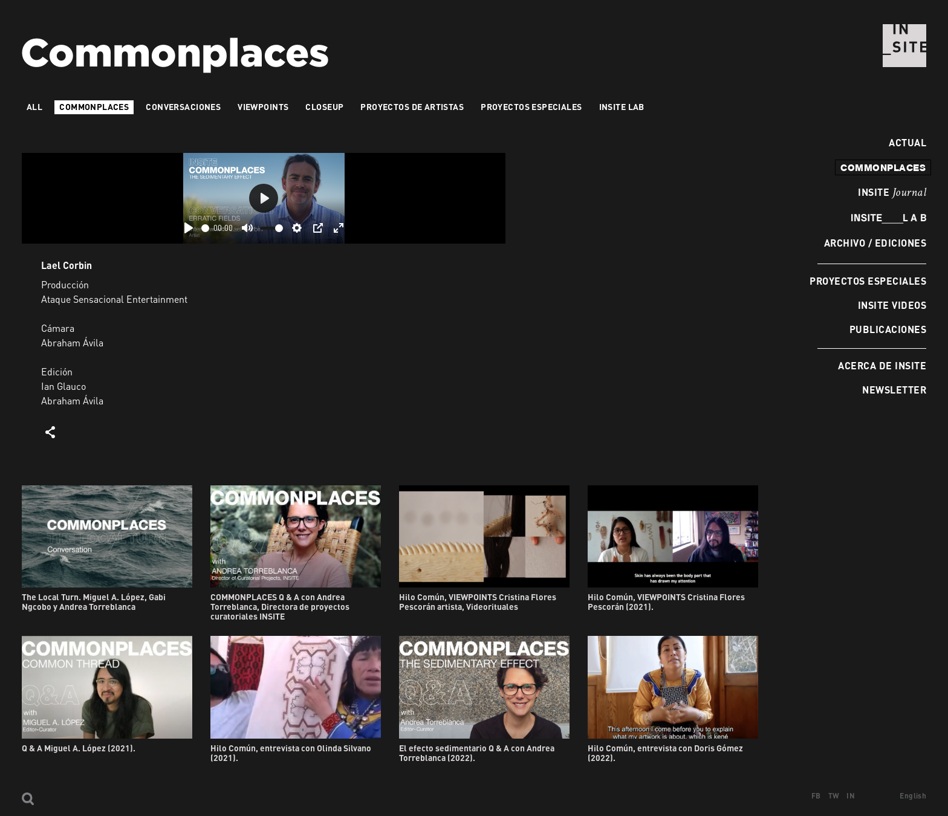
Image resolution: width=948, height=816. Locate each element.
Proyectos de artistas (412, 107)
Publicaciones (887, 329)
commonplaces (883, 167)
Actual (904, 142)
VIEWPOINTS (263, 107)
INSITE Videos (892, 305)
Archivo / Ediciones (875, 242)
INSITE (892, 192)
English (913, 796)
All (34, 107)
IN (850, 796)
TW (834, 796)
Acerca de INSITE (882, 365)
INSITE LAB (621, 107)
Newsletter (894, 389)
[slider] (205, 228)
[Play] (188, 228)
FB (816, 796)
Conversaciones (183, 107)
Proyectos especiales (868, 281)
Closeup (324, 107)
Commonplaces (94, 107)
